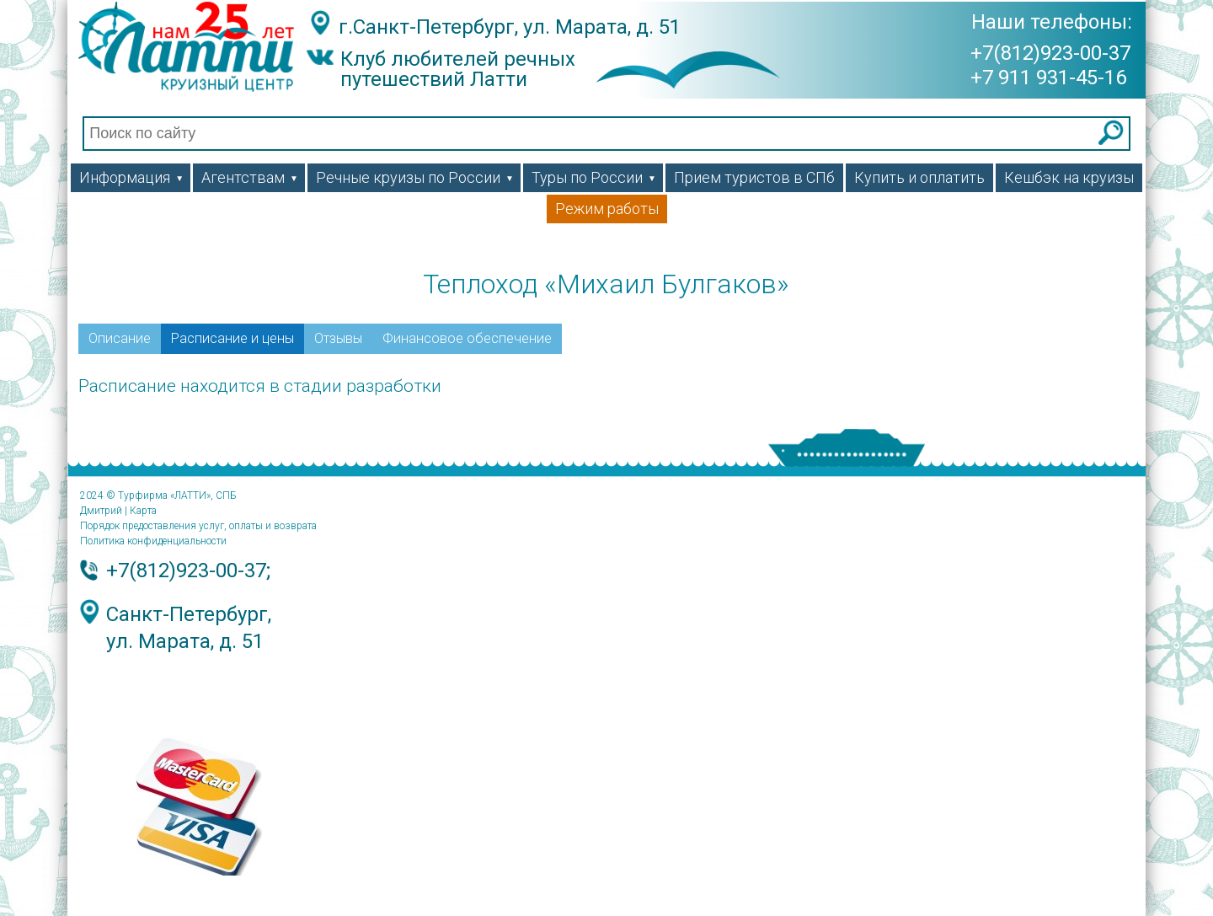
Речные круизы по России (415, 177)
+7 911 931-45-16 (1048, 77)
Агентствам (249, 177)
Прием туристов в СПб (754, 177)
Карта (143, 511)
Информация (131, 177)
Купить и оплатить (919, 177)
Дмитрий (101, 511)
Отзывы (338, 338)
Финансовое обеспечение (467, 338)
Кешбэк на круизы (1069, 177)
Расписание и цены (232, 338)
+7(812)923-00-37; (188, 570)
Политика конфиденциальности (153, 541)
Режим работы (607, 208)
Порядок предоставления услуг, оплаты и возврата (198, 526)
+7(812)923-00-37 (1050, 52)
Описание (119, 338)
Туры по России (594, 177)
